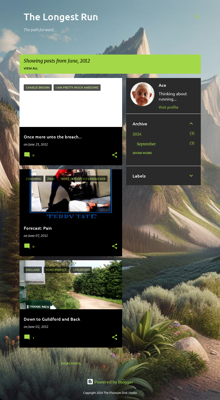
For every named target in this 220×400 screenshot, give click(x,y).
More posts (71, 363)
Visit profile (168, 107)
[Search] (197, 17)
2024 (137, 134)
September (146, 144)
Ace (162, 85)
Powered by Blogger (110, 381)
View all (31, 68)
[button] (114, 155)
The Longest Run (61, 16)
